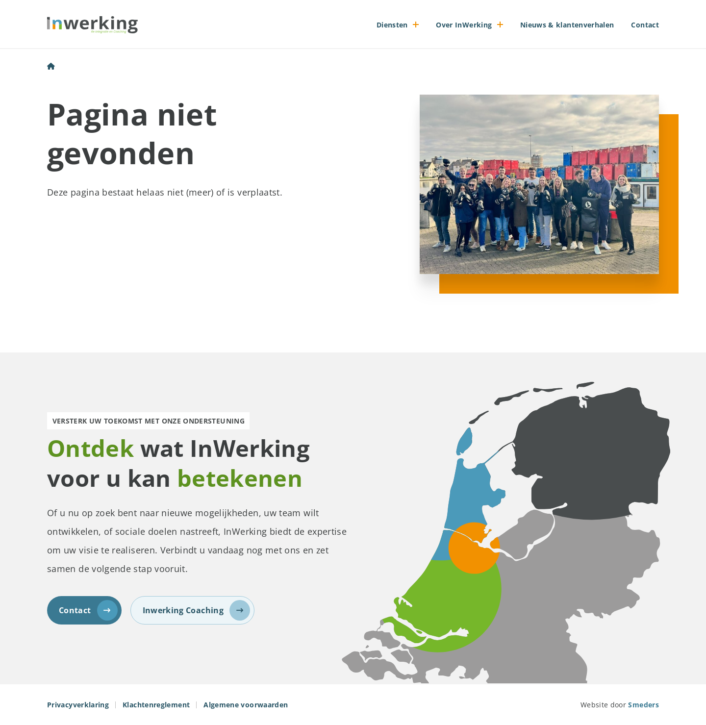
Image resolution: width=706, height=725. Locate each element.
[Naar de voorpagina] (92, 24)
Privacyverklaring (78, 704)
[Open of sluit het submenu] (416, 24)
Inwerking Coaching (196, 610)
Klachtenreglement (156, 704)
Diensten (392, 24)
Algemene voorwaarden (245, 704)
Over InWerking (464, 24)
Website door (619, 704)
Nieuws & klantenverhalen (567, 24)
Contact (645, 24)
